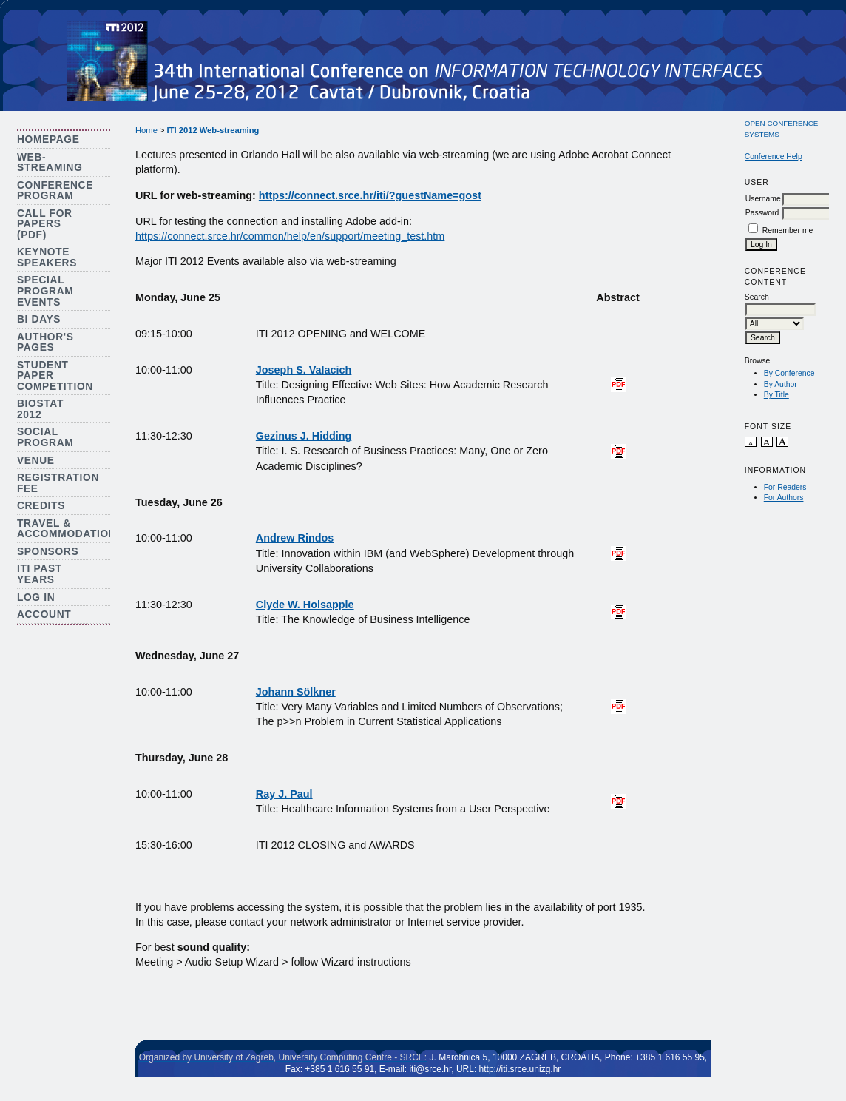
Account (44, 614)
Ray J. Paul (284, 794)
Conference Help (773, 156)
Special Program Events (45, 291)
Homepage (48, 139)
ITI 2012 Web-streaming (213, 130)
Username (763, 199)
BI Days (39, 319)
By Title (776, 395)
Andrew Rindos (295, 538)
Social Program (45, 437)
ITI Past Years (39, 574)
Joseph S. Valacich (304, 370)
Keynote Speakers (47, 257)
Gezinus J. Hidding (304, 436)
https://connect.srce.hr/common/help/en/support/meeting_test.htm (289, 236)
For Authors (784, 498)
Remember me (787, 230)
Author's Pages (45, 342)
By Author (780, 384)
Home (146, 130)
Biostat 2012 (40, 409)
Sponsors (47, 551)
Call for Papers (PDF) (44, 224)
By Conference (789, 373)
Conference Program (55, 191)
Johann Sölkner (296, 692)
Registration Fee (58, 483)
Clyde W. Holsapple (305, 604)
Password (762, 213)
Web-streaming (50, 163)
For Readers (785, 487)
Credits (41, 505)
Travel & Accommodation (67, 529)
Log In (36, 597)
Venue (36, 460)
